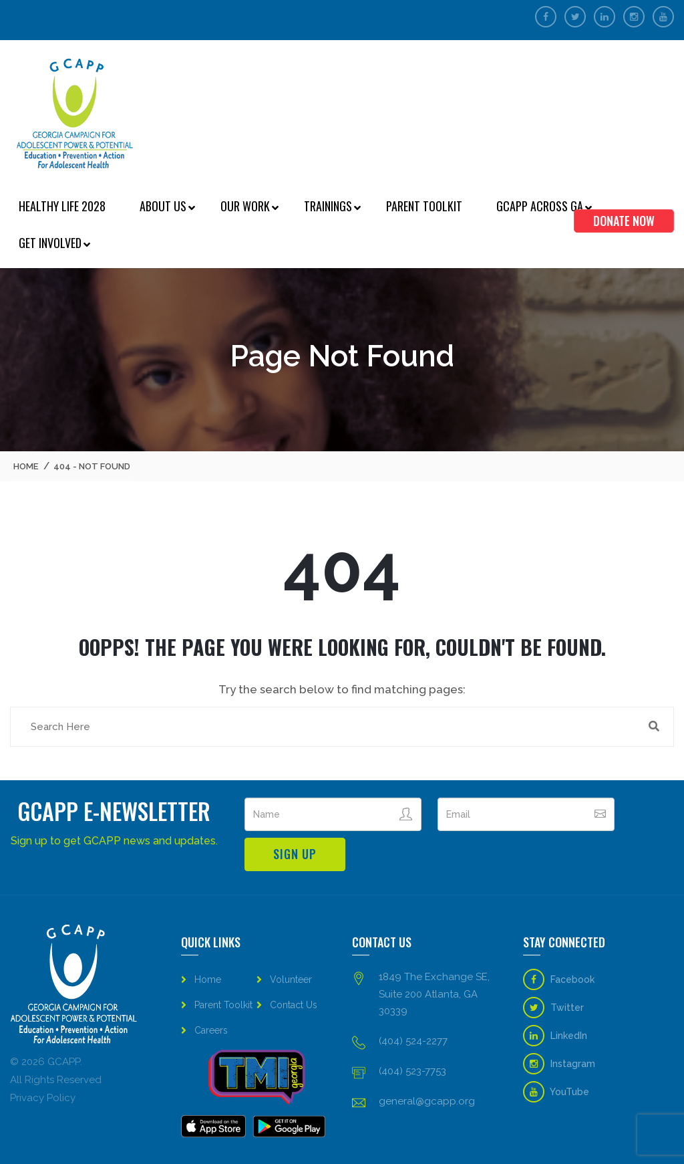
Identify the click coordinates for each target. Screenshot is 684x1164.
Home (25, 466)
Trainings (328, 206)
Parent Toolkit (424, 206)
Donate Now (624, 220)
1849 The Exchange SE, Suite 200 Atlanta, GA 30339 (434, 993)
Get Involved (50, 242)
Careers (211, 1030)
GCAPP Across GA (539, 206)
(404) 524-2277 (413, 1041)
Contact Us (293, 1005)
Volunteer (291, 979)
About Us (163, 206)
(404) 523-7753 (412, 1071)
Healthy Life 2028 (62, 206)
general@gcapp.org (427, 1101)
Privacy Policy (42, 1098)
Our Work (245, 206)
